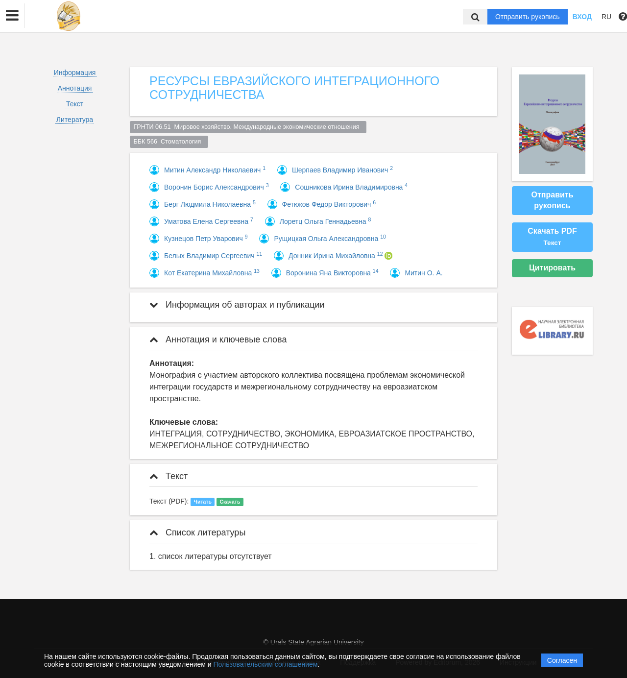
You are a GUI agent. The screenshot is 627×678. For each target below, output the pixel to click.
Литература (74, 119)
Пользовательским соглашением (266, 664)
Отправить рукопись (527, 17)
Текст (74, 104)
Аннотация (75, 88)
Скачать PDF (552, 236)
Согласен (562, 660)
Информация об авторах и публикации (237, 305)
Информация (75, 72)
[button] (12, 15)
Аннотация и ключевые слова (218, 339)
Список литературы (197, 532)
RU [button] (606, 17)
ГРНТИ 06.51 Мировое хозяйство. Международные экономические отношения (248, 126)
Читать (203, 502)
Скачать (229, 502)
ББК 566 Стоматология (169, 141)
